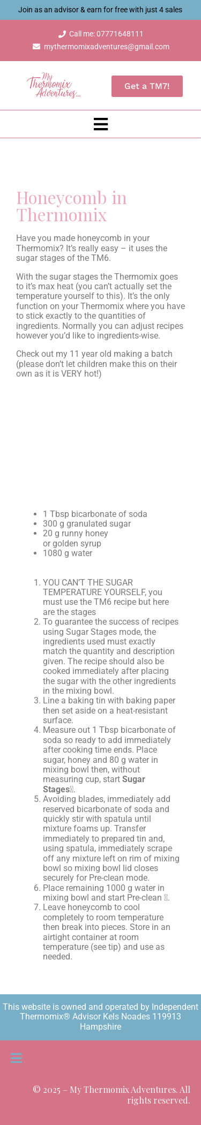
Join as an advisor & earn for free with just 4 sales (101, 9)
